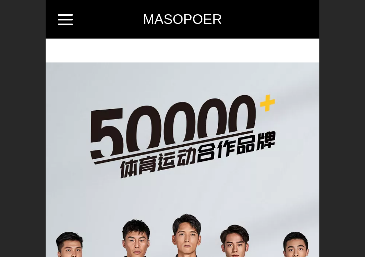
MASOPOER (182, 19)
